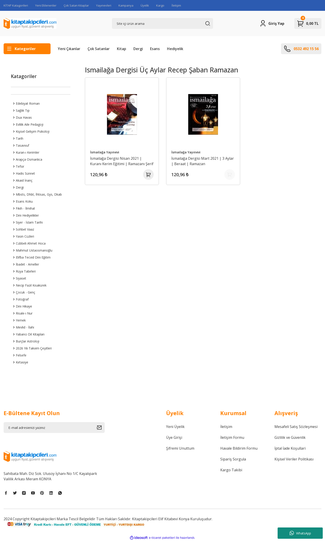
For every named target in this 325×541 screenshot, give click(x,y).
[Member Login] (272, 23)
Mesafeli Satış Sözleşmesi (296, 426)
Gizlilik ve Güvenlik (290, 437)
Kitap (121, 48)
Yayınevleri (103, 5)
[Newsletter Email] (54, 427)
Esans (155, 48)
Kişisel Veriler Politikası (293, 459)
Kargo (160, 5)
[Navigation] (27, 48)
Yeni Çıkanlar (69, 48)
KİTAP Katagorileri (16, 5)
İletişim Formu (232, 437)
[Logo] (30, 23)
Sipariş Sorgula (233, 459)
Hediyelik (175, 48)
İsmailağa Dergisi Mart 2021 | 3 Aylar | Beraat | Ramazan (203, 161)
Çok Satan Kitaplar (76, 5)
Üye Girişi (174, 437)
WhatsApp (300, 533)
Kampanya (125, 5)
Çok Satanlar (99, 48)
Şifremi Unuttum (180, 448)
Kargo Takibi (231, 469)
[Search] (162, 23)
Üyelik (145, 5)
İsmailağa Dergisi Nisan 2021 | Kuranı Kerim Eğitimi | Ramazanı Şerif (117, 161)
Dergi (138, 48)
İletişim (176, 5)
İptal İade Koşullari (290, 448)
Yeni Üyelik (175, 426)
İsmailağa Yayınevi (104, 152)
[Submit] (101, 427)
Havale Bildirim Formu (239, 448)
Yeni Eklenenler (45, 5)
